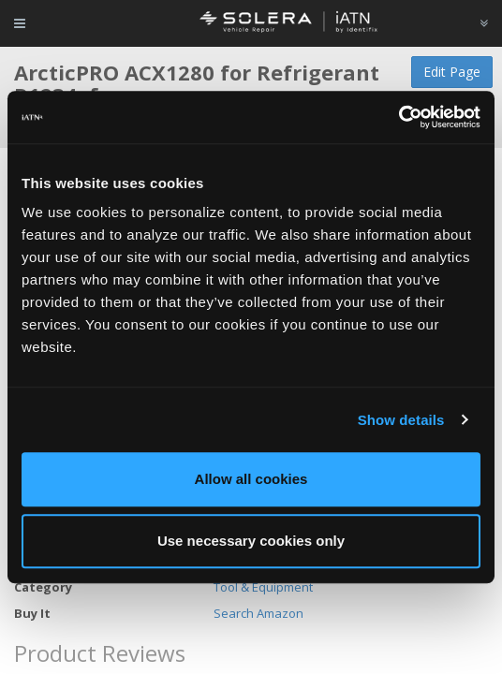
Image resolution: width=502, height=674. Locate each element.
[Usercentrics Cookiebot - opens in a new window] (398, 117)
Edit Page (451, 72)
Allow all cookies (251, 479)
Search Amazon (258, 613)
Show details (401, 420)
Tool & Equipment (263, 587)
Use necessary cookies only (251, 541)
